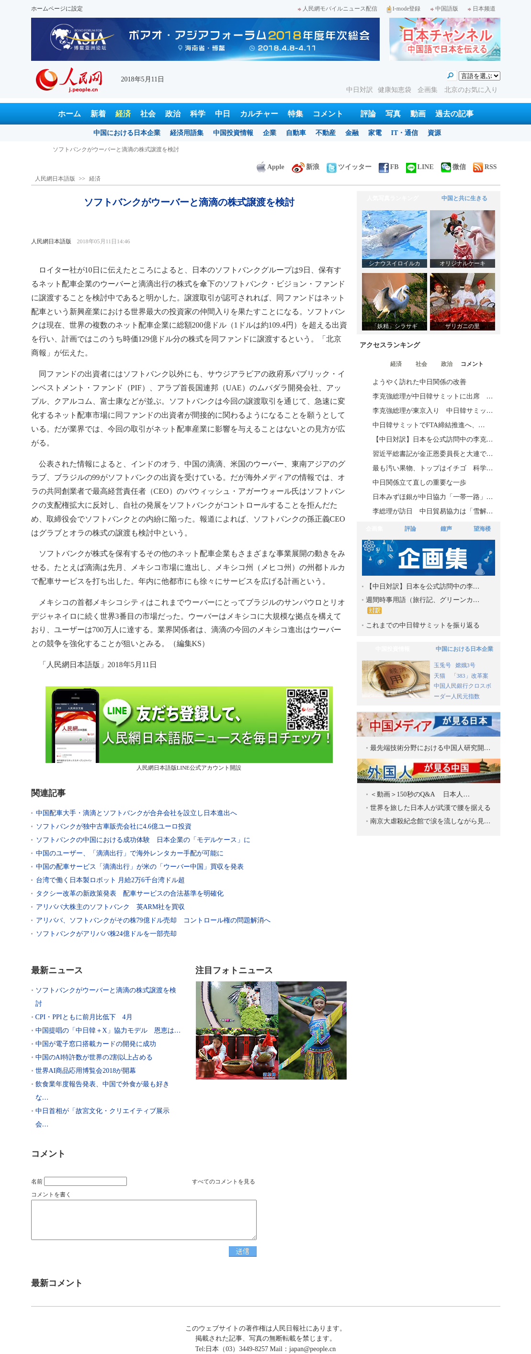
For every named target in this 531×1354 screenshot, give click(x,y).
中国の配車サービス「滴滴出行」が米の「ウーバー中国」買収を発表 (140, 866)
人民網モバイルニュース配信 (337, 8)
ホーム (69, 114)
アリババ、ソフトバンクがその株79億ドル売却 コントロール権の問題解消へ (153, 920)
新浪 (305, 167)
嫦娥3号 (465, 665)
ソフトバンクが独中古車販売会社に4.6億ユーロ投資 (114, 826)
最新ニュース (57, 970)
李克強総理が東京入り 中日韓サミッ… (433, 410)
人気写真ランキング (392, 198)
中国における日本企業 (126, 133)
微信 (453, 167)
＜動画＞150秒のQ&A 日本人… (420, 794)
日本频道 (482, 8)
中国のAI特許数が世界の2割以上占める (94, 1057)
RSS (485, 167)
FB (389, 167)
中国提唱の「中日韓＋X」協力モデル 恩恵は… (108, 1030)
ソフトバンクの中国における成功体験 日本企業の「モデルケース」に (143, 839)
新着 (98, 114)
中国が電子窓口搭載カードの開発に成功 (95, 1043)
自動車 (296, 133)
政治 (173, 114)
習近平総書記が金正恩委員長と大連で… (433, 453)
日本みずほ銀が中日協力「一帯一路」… (433, 497)
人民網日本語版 (55, 178)
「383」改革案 (469, 675)
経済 (123, 114)
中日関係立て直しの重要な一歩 (419, 482)
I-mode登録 (404, 8)
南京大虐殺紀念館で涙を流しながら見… (430, 821)
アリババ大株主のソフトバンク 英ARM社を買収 (110, 906)
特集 (295, 114)
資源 (434, 133)
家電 (375, 133)
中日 (222, 114)
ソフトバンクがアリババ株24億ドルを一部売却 (106, 933)
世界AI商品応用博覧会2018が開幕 (85, 1070)
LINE (420, 167)
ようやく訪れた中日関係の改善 (419, 382)
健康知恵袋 (395, 89)
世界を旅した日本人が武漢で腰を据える (430, 807)
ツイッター (349, 167)
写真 (393, 114)
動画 (418, 114)
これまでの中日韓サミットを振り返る (423, 625)
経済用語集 (186, 133)
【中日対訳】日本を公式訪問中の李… (423, 586)
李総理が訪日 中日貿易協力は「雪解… (433, 511)
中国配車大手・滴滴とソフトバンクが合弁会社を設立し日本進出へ (136, 813)
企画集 (429, 89)
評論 (368, 114)
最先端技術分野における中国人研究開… (430, 747)
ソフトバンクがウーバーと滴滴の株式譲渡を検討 (116, 149)
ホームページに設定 (57, 8)
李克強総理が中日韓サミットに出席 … (433, 396)
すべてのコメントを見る (223, 1181)
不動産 (326, 133)
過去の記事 (454, 114)
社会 (148, 114)
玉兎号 (442, 665)
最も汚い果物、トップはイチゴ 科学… (433, 468)
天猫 (440, 675)
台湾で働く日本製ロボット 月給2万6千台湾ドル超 (110, 880)
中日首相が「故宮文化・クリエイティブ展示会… (102, 1117)
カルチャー (259, 114)
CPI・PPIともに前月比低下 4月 (84, 1017)
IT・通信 (404, 133)
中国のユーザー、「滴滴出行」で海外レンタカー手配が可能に (130, 853)
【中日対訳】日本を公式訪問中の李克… (433, 439)
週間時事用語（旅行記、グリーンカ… (423, 605)
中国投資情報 (233, 133)
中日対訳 (359, 89)
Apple (270, 167)
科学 (197, 114)
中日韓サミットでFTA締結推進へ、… (429, 425)
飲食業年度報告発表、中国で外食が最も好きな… (102, 1091)
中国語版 (444, 8)
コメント (328, 114)
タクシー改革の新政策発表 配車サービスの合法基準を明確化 (130, 893)
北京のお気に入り (471, 89)
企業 (269, 133)
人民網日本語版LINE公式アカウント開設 (189, 728)
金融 (352, 133)
